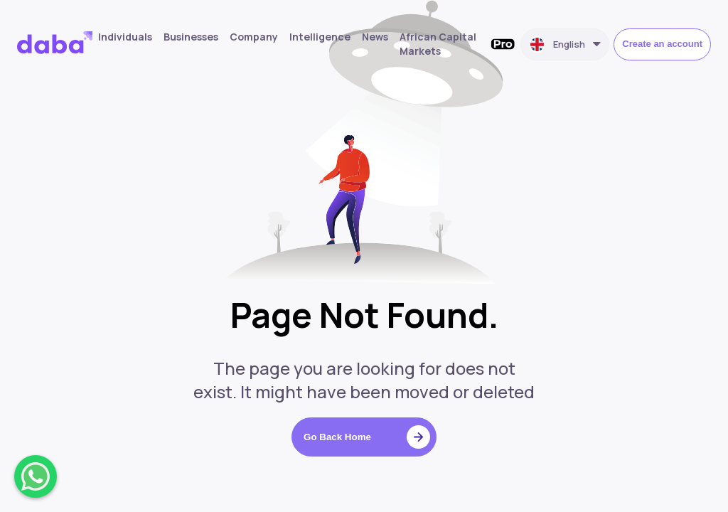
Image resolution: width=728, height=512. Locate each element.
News (375, 36)
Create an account (662, 43)
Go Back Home (367, 437)
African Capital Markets (438, 44)
